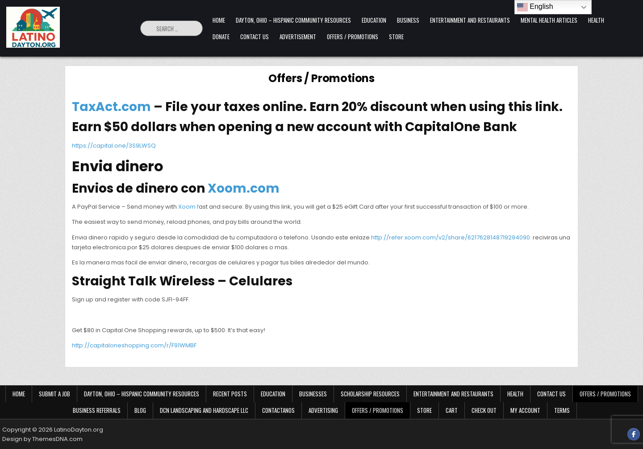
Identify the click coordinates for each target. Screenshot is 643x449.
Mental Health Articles (549, 20)
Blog (140, 410)
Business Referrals (97, 410)
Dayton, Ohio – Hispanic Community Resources (293, 20)
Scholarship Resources (370, 393)
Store (396, 36)
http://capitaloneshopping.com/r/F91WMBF (134, 345)
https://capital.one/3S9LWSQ (114, 145)
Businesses (313, 393)
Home (219, 20)
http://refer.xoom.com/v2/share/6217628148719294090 (450, 237)
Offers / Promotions (352, 36)
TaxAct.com (111, 106)
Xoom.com (244, 188)
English (535, 7)
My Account (525, 410)
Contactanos (278, 410)
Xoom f (188, 206)
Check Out (484, 410)
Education (374, 20)
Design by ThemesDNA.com (42, 439)
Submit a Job (54, 393)
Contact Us (254, 36)
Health (596, 20)
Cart (452, 410)
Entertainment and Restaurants (470, 20)
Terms (562, 410)
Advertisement (298, 36)
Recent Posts (230, 393)
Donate (221, 36)
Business (408, 20)
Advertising (323, 410)
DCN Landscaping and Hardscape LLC (204, 410)
